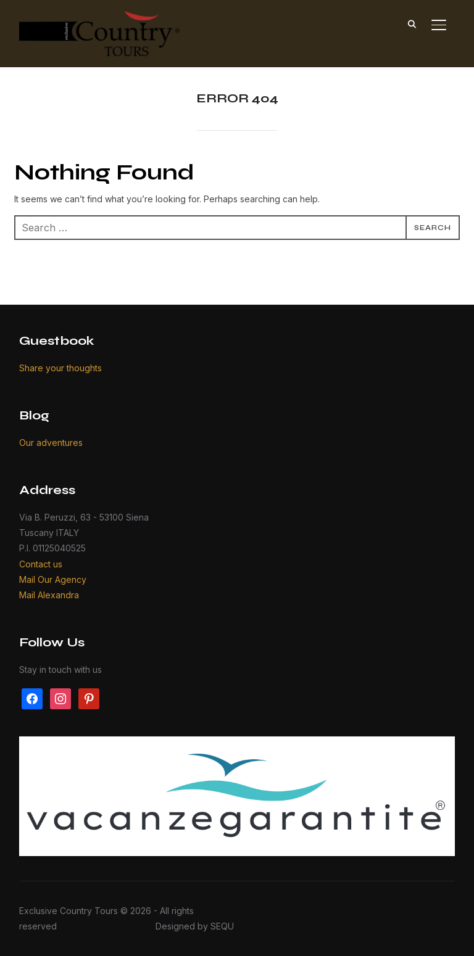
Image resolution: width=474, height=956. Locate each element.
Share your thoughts (60, 368)
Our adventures (51, 442)
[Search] (411, 23)
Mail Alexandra (49, 595)
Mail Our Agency (52, 579)
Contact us (40, 564)
